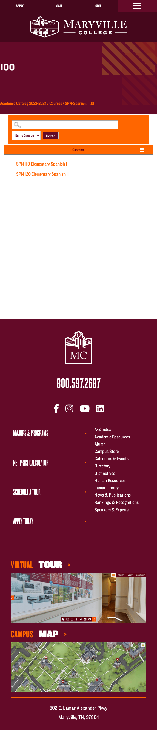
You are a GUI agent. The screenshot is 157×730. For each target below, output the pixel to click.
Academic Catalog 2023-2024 (23, 103)
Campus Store (107, 451)
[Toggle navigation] (137, 6)
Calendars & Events (112, 458)
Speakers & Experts (112, 509)
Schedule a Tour (27, 491)
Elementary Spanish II (42, 174)
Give (98, 6)
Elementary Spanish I (41, 164)
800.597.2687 (78, 383)
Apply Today (23, 521)
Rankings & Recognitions (117, 502)
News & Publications (113, 495)
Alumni (101, 444)
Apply (20, 6)
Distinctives (105, 473)
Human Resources (110, 480)
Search (51, 135)
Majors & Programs (30, 432)
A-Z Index (103, 429)
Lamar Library (107, 488)
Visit (59, 6)
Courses (55, 103)
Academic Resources (112, 437)
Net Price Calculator (30, 462)
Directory (102, 466)
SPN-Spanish (75, 103)
